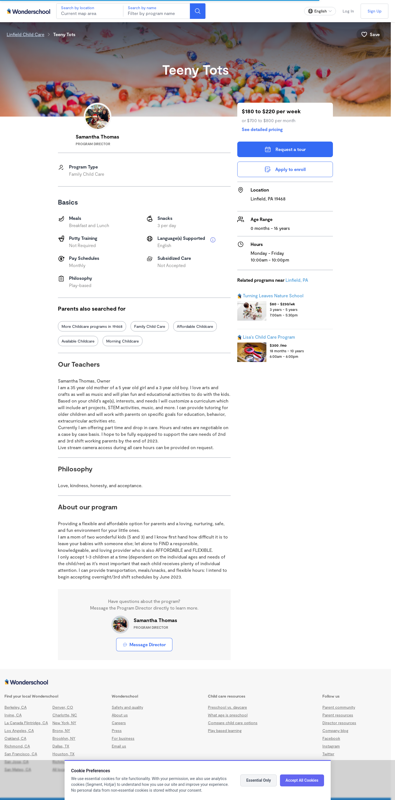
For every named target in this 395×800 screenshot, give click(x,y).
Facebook (331, 738)
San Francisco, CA (20, 753)
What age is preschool (228, 715)
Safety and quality (127, 707)
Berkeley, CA (15, 707)
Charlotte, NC (64, 715)
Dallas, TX (60, 746)
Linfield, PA (297, 280)
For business (123, 738)
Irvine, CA (13, 715)
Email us (119, 746)
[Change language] (320, 11)
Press (117, 730)
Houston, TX (63, 753)
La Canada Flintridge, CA (26, 722)
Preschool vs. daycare (227, 707)
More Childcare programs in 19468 (92, 326)
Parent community (338, 707)
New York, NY (64, 722)
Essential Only (258, 780)
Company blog (335, 730)
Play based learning (225, 730)
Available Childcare (78, 341)
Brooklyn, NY (63, 738)
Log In (348, 11)
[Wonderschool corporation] (195, 682)
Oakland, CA (15, 738)
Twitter (328, 753)
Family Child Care (149, 326)
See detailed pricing (262, 129)
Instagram (331, 746)
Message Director (144, 644)
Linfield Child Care (25, 34)
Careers (119, 722)
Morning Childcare (122, 341)
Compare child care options (233, 722)
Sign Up (374, 11)
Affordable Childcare (195, 326)
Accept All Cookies (302, 780)
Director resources (339, 722)
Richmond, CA (17, 746)
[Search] (197, 11)
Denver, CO (62, 707)
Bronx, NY (61, 730)
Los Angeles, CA (19, 730)
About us (120, 715)
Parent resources (337, 715)
